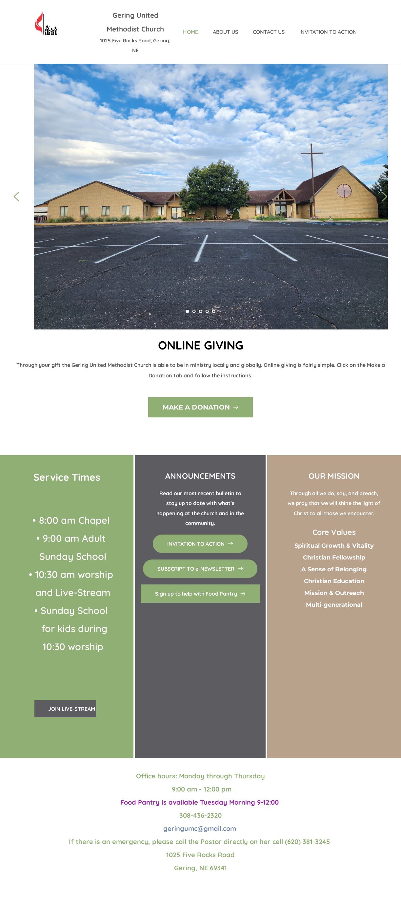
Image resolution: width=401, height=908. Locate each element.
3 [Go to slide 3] (200, 311)
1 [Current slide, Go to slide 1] (187, 311)
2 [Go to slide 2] (194, 311)
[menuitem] (190, 32)
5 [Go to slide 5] (213, 311)
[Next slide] (384, 196)
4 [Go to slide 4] (207, 311)
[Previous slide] (17, 196)
